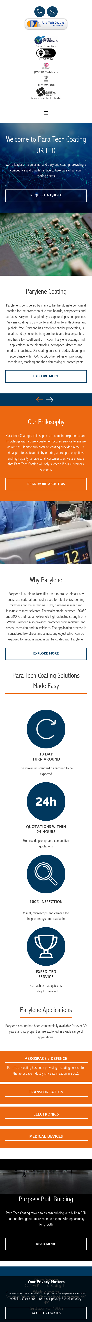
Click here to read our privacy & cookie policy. (52, 1299)
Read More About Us (46, 484)
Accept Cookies (46, 1313)
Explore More (46, 376)
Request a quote (46, 195)
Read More (46, 1244)
